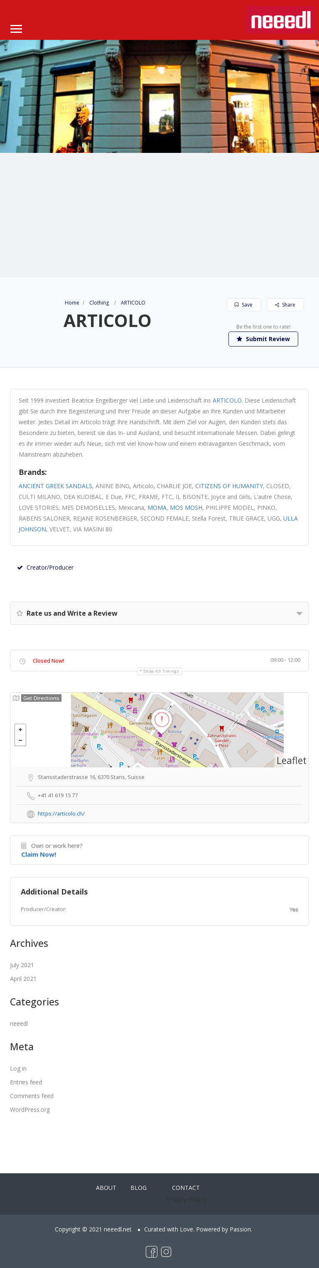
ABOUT (106, 1188)
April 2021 (23, 979)
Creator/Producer (45, 567)
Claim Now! (38, 854)
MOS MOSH (186, 507)
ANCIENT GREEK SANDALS (55, 486)
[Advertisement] (159, 215)
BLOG (138, 1188)
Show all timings (161, 671)
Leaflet (292, 760)
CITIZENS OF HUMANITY (229, 486)
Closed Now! (48, 660)
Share (285, 304)
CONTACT (186, 1188)
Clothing (99, 302)
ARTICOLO (227, 400)
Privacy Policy (185, 1199)
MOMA (157, 507)
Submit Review (263, 339)
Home (72, 302)
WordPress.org (30, 1109)
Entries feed (26, 1082)
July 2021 (22, 965)
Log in (18, 1068)
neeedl (19, 1023)
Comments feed (32, 1096)
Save (244, 304)
